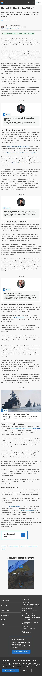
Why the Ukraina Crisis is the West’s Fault (22, 152)
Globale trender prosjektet (27, 510)
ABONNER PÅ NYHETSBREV (21, 651)
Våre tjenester (5, 600)
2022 (3, 549)
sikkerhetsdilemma (17, 163)
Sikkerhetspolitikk (32, 546)
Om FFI (3, 624)
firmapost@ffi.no (26, 632)
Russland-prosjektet (14, 506)
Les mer (25, 670)
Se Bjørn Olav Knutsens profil (12, 28)
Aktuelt (3, 620)
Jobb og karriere (5, 615)
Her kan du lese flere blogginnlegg (25, 33)
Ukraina (4, 546)
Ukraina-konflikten (13, 546)
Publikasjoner (5, 610)
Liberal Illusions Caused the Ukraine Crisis (18, 146)
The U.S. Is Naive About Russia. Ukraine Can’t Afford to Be (25, 428)
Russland (22, 546)
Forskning (4, 605)
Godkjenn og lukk (10, 670)
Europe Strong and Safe (17, 317)
